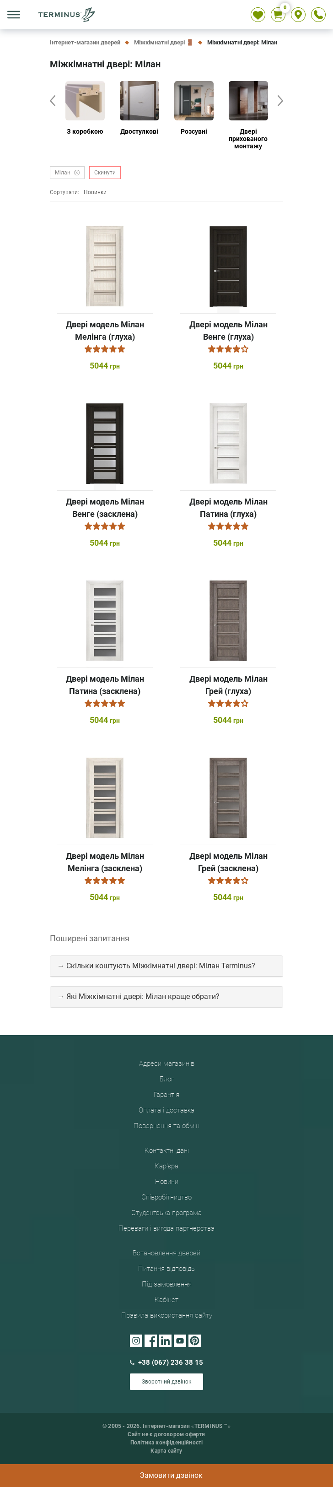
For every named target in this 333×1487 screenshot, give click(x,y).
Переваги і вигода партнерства (166, 1228)
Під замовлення (167, 1284)
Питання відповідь (166, 1268)
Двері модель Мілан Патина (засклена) (105, 685)
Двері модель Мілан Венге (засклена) (105, 508)
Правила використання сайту (166, 1315)
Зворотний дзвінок (166, 1381)
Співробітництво (166, 1197)
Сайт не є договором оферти (166, 1434)
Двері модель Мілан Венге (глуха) (228, 331)
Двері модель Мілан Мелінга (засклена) (105, 862)
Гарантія (166, 1095)
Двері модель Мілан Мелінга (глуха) (105, 331)
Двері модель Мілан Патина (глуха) (228, 508)
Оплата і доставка (166, 1110)
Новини (166, 1182)
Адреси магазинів (166, 1063)
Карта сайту (166, 1451)
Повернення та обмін (166, 1126)
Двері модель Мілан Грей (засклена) (228, 862)
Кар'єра (166, 1166)
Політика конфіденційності (166, 1442)
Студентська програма (166, 1213)
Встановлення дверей (166, 1253)
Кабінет (166, 1300)
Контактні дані (167, 1150)
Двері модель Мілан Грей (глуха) (228, 685)
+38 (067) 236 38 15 (166, 1362)
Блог (167, 1079)
